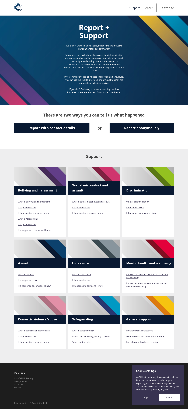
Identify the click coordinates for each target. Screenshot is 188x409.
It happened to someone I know (33, 213)
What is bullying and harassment (34, 201)
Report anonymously (141, 128)
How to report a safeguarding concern (91, 336)
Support (134, 8)
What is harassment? (28, 218)
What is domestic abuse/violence (34, 330)
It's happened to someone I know (34, 230)
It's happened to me (27, 280)
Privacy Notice (21, 403)
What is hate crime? (81, 274)
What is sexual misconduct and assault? (91, 201)
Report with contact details (52, 128)
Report (148, 8)
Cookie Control (39, 403)
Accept (169, 397)
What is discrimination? (137, 201)
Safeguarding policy (81, 342)
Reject (146, 397)
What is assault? (26, 274)
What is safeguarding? (83, 330)
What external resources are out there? (145, 336)
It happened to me (27, 207)
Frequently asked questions (139, 330)
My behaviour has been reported (142, 342)
